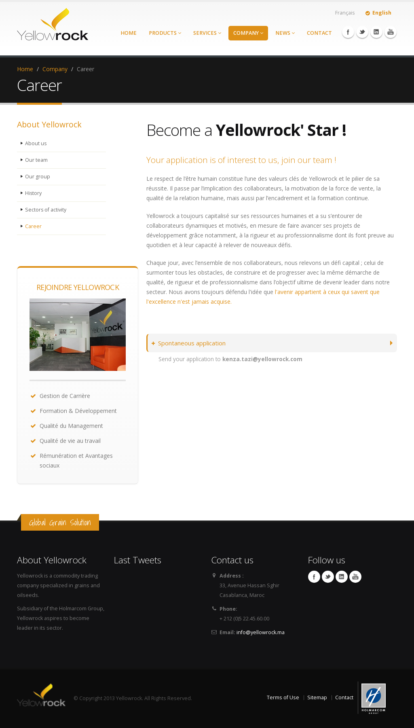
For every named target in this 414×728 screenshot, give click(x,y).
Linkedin (376, 32)
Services (207, 33)
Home (128, 33)
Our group (37, 176)
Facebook (348, 32)
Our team (36, 160)
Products (165, 33)
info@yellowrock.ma (261, 632)
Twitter (362, 32)
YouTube (390, 32)
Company (248, 33)
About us (36, 143)
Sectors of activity (46, 209)
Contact (319, 33)
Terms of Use (283, 697)
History (33, 193)
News (285, 33)
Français (345, 12)
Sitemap (317, 697)
